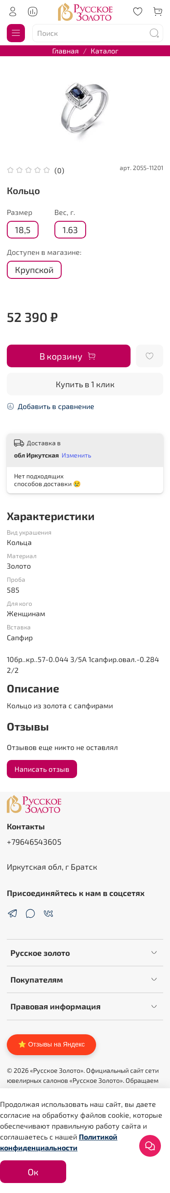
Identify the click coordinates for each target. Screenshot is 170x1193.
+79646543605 (34, 842)
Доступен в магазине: (44, 252)
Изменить (76, 455)
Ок (33, 1171)
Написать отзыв (42, 768)
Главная (65, 50)
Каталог (104, 50)
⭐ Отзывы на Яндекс (51, 1044)
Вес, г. (64, 212)
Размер (19, 212)
